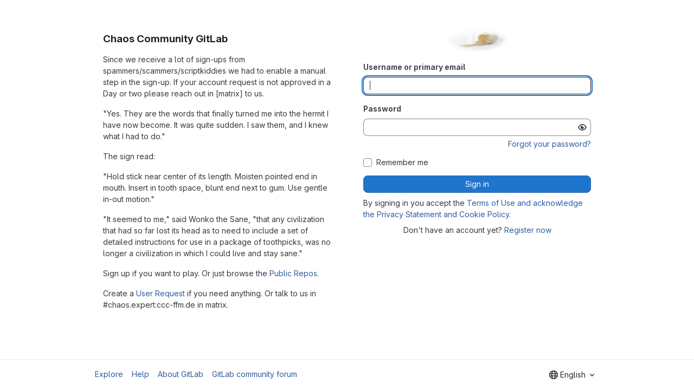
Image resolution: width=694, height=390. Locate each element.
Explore (109, 374)
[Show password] (582, 127)
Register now (527, 230)
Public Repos (293, 273)
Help (140, 374)
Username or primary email (414, 67)
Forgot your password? (549, 143)
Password (382, 108)
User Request (160, 293)
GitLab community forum (254, 374)
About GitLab (180, 374)
